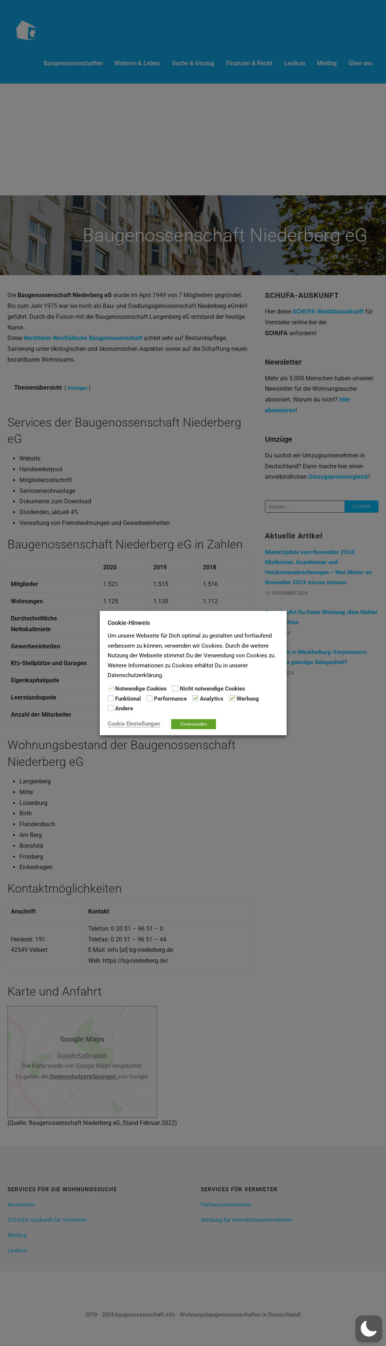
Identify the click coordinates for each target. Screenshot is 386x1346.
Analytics (211, 698)
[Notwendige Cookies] (111, 688)
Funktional (128, 698)
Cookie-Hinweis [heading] (129, 622)
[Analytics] (195, 698)
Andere (124, 708)
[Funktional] (111, 698)
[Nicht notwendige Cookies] (175, 688)
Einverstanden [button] (193, 723)
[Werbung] (232, 698)
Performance (170, 698)
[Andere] (111, 708)
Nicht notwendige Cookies (212, 688)
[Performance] (149, 698)
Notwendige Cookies (141, 688)
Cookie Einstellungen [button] (134, 723)
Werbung (248, 698)
